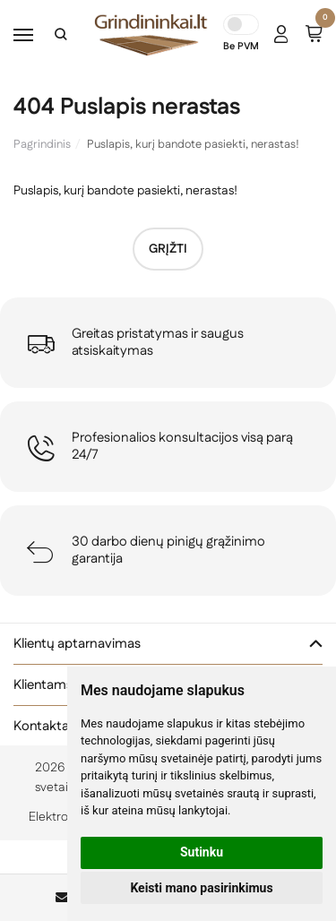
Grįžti (168, 249)
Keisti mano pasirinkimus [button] (201, 888)
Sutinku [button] (201, 852)
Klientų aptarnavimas (77, 643)
